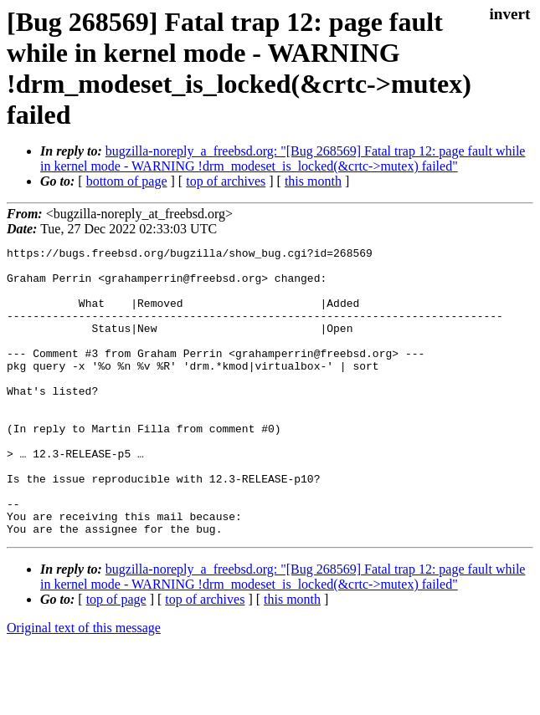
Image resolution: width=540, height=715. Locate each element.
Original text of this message (84, 685)
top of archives (225, 181)
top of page (116, 657)
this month (313, 181)
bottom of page (126, 181)
